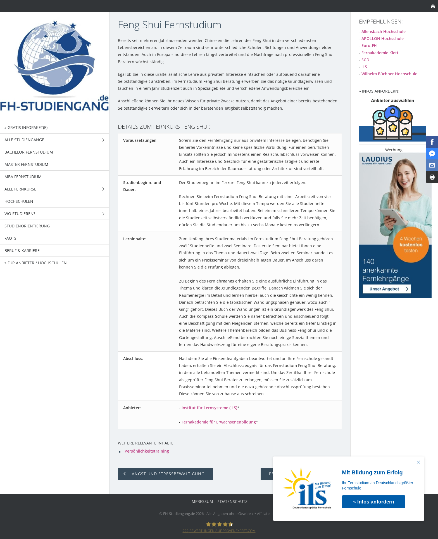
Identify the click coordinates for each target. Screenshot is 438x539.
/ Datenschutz (232, 501)
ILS (364, 66)
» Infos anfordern (373, 502)
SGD (365, 59)
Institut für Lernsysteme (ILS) (209, 407)
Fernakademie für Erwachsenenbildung (219, 422)
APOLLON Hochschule (382, 38)
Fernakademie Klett (380, 52)
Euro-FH (369, 45)
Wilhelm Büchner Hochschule (389, 73)
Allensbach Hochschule (383, 31)
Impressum (202, 501)
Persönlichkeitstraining (147, 451)
